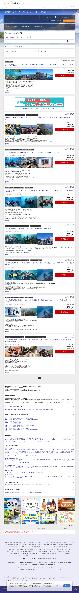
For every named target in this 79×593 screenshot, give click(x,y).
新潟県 (11, 422)
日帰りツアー (61, 569)
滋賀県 (10, 425)
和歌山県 (32, 425)
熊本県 (22, 429)
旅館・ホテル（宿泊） (43, 562)
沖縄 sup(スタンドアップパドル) (30, 542)
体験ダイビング (8, 449)
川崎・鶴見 (7, 409)
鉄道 (48, 569)
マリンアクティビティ (11, 51)
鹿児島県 (36, 429)
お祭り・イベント (28, 441)
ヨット (45, 454)
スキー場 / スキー (55, 553)
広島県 (14, 428)
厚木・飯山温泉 (46, 409)
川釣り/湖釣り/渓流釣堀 (18, 467)
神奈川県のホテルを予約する (11, 492)
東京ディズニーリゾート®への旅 (17, 578)
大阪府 (18, 425)
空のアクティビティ (46, 438)
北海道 (6, 417)
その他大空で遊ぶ (39, 472)
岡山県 (10, 428)
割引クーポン (49, 441)
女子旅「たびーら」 (18, 567)
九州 (6, 429)
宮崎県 (31, 429)
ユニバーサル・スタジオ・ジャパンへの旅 (36, 578)
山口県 (27, 428)
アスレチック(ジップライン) (39, 555)
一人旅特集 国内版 (52, 577)
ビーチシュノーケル (65, 452)
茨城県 (28, 419)
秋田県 (22, 418)
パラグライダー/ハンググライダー (13, 472)
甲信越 (6, 422)
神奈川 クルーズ (67, 546)
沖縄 (6, 431)
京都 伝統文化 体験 (21, 549)
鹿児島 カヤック (25, 546)
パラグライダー (35, 37)
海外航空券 (34, 564)
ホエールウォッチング (12, 451)
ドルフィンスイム (16, 452)
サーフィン (58, 451)
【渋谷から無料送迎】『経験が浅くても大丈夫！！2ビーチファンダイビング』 (28, 228)
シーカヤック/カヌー (50, 449)
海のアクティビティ (9, 438)
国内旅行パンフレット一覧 (53, 578)
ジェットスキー (38, 454)
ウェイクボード (51, 454)
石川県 (14, 421)
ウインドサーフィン (66, 451)
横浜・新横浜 (14, 409)
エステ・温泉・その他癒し (50, 439)
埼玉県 (19, 419)
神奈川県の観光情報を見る (36, 492)
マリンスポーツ (65, 449)
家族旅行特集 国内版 (64, 577)
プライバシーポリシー (38, 586)
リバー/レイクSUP (64, 466)
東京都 (10, 419)
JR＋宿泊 (22, 562)
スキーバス (60, 476)
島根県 (22, 428)
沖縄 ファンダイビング (55, 544)
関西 (6, 425)
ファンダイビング (18, 449)
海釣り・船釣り (43, 51)
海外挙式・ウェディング (20, 569)
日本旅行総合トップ (12, 562)
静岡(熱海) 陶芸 (8, 542)
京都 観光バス (12, 549)
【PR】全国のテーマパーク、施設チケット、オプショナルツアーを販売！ (39, 108)
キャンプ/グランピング (64, 460)
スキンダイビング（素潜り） (53, 452)
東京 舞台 (67, 549)
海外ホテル (42, 564)
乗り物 (62, 438)
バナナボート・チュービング (27, 454)
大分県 (27, 429)
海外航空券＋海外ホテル (53, 564)
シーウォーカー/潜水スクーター (37, 451)
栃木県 (32, 419)
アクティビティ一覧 (29, 558)
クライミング (29, 459)
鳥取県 (18, 428)
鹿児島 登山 (33, 546)
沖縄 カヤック (41, 542)
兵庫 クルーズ (21, 551)
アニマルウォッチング (46, 460)
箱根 (52, 409)
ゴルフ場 (18, 460)
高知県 (14, 426)
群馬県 (36, 419)
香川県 (18, 426)
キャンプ (49, 553)
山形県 (27, 418)
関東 (6, 419)
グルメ (41, 439)
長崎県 (18, 429)
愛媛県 (22, 426)
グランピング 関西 (22, 553)
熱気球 (23, 472)
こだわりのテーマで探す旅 (31, 567)
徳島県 (10, 426)
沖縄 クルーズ (59, 542)
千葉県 (23, 419)
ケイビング (36, 459)
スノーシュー (8, 476)
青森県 (10, 418)
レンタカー (35, 441)
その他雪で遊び (18, 477)
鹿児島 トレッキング (41, 546)
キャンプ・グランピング (31, 51)
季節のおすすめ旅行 (14, 577)
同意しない (58, 585)
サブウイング (59, 454)
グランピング (69, 551)
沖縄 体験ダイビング (10, 544)
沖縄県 (10, 431)
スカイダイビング (30, 472)
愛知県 (18, 424)
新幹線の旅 (43, 577)
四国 (6, 426)
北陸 (6, 421)
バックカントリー (17, 476)
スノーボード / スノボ (65, 553)
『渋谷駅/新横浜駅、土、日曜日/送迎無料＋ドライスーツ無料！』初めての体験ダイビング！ (32, 152)
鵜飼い (40, 466)
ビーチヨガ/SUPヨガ (41, 452)
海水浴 (72, 449)
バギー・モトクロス (57, 459)
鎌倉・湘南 (31, 409)
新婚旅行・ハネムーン (32, 569)
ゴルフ (13, 460)
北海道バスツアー (61, 551)
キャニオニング (24, 466)
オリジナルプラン (19, 441)
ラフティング (8, 466)
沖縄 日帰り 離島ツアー (43, 544)
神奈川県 (15, 419)
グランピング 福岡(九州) (41, 553)
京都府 (14, 425)
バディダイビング (19, 455)
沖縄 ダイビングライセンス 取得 (23, 544)
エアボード (11, 477)
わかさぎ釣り (48, 476)
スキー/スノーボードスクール (28, 476)
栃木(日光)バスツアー (11, 551)
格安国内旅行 (34, 577)
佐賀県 (14, 429)
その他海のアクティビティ (30, 455)
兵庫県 (22, 425)
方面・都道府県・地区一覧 (41, 558)
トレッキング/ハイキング (19, 459)
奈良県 (27, 425)
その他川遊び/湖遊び (29, 467)
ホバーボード (17, 454)
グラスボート (66, 454)
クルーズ (42, 569)
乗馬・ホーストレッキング (46, 459)
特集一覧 (73, 525)
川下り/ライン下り (33, 466)
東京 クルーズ (46, 549)
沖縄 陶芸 (34, 544)
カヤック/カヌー (16, 466)
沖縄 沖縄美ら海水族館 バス (14, 546)
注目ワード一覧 (52, 558)
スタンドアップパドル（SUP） (28, 452)
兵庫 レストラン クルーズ (31, 551)
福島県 (31, 418)
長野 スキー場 (29, 555)
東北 (6, 418)
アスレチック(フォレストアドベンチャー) (54, 555)
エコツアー (37, 460)
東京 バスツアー (60, 549)
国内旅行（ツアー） (31, 562)
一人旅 (54, 569)
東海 (6, 424)
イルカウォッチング (49, 451)
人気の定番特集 (25, 577)
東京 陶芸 (53, 549)
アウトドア (21, 51)
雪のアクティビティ (56, 438)
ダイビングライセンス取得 (29, 449)
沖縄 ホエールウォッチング (67, 544)
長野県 (15, 422)
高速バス (53, 562)
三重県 (22, 424)
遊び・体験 (68, 562)
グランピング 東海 (31, 553)
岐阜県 (14, 424)
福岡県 (10, 429)
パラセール (58, 449)
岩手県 (14, 418)
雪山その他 (54, 476)
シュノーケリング (10, 37)
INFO (7, 92)
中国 (6, 428)
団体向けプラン (41, 441)
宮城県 (18, 418)
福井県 (18, 421)
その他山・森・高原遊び (23, 462)
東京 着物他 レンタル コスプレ (34, 549)
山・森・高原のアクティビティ (22, 438)
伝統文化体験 (11, 441)
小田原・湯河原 (38, 409)
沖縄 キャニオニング (50, 542)
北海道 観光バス (52, 551)
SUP (28, 37)
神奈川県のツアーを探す (24, 492)
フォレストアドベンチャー (27, 460)
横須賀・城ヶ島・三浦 (23, 409)
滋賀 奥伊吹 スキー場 (20, 555)
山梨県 (19, 422)
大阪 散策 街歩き (17, 542)
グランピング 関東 (13, 553)
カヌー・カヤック (21, 37)
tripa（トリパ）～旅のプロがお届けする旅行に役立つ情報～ (52, 567)
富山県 (10, 421)
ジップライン (55, 460)
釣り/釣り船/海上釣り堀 (23, 451)
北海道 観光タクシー (43, 551)
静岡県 (10, 424)
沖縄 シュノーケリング (69, 542)
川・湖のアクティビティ (35, 438)
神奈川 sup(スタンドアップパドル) (55, 546)
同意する (67, 585)
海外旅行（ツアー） (25, 564)
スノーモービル (40, 476)
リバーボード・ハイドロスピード (50, 466)
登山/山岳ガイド (9, 459)
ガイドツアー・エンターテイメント (31, 439)
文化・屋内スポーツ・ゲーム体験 (14, 439)
